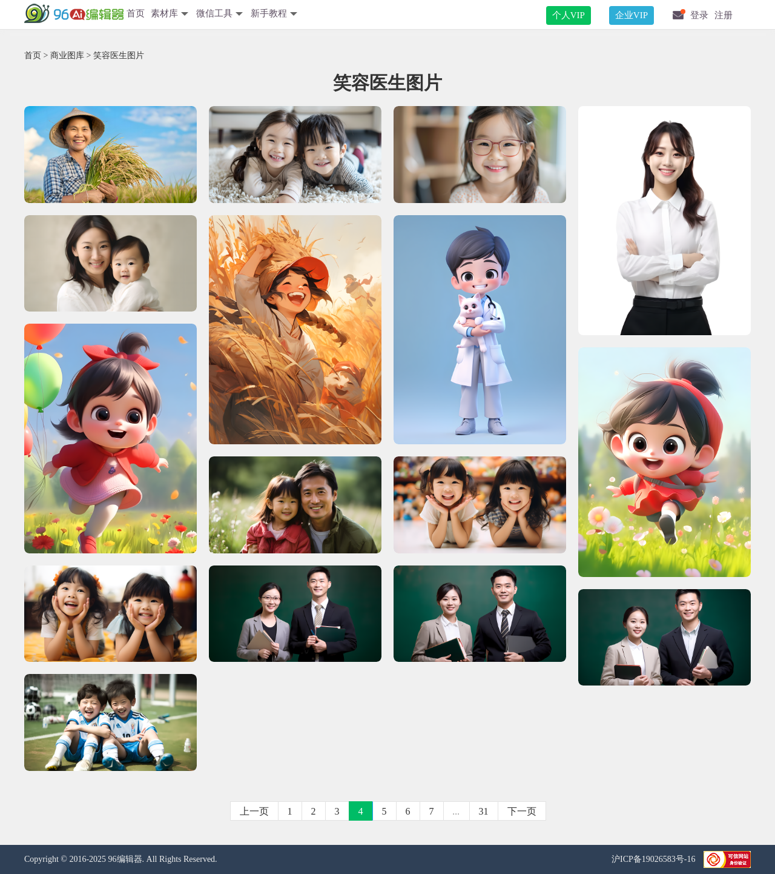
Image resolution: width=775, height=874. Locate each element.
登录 (699, 15)
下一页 (521, 811)
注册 (723, 15)
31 (484, 811)
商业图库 (67, 55)
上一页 (254, 811)
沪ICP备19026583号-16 (655, 859)
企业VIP (631, 15)
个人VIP (568, 15)
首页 (136, 13)
